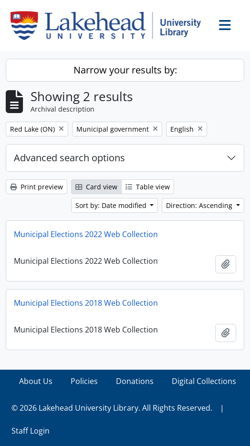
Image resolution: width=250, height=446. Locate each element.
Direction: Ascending (200, 205)
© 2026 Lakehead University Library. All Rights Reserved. (111, 408)
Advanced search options (69, 157)
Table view (147, 186)
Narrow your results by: (125, 69)
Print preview (36, 186)
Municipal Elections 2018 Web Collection (86, 303)
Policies (84, 381)
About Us (35, 381)
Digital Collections (204, 381)
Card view (96, 186)
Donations (135, 381)
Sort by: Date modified (111, 205)
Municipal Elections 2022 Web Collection (86, 234)
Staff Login (30, 430)
